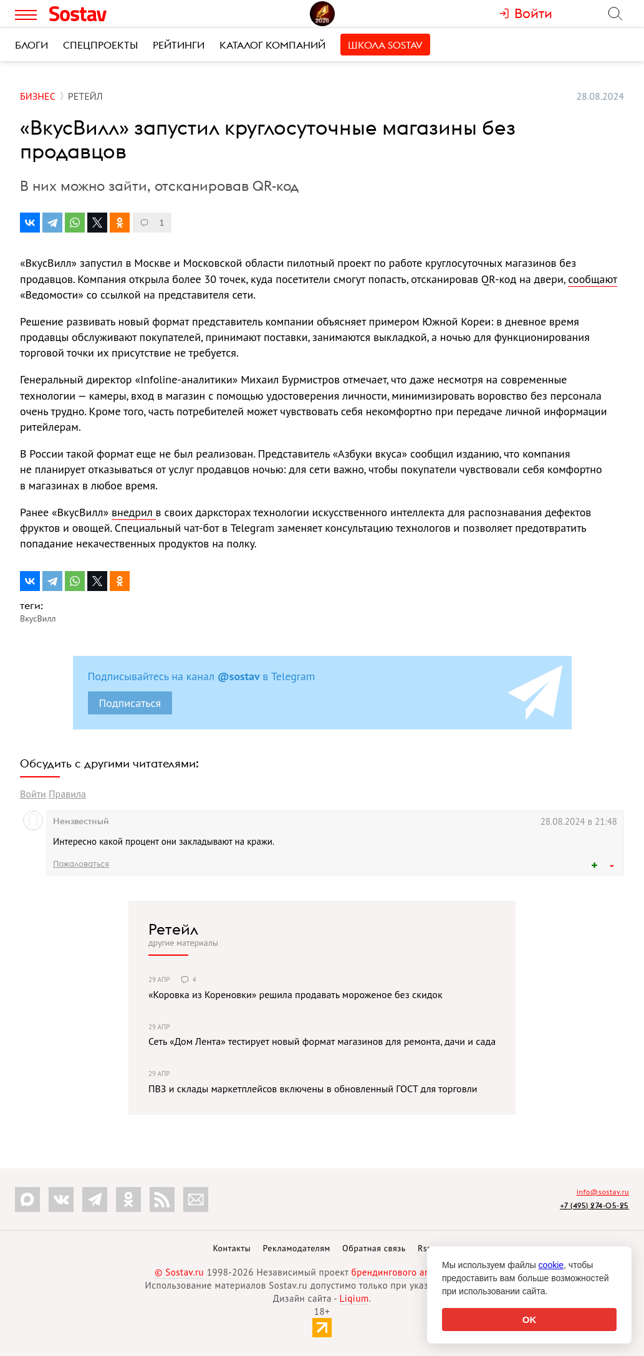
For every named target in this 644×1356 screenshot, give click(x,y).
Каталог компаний (272, 45)
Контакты (232, 1248)
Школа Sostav (385, 45)
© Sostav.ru (179, 1272)
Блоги (31, 45)
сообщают (592, 279)
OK (529, 1319)
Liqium (354, 1298)
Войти (33, 793)
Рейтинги (178, 45)
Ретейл (173, 929)
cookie (551, 1265)
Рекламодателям (296, 1248)
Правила (67, 793)
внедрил (134, 512)
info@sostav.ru (603, 1191)
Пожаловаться (81, 863)
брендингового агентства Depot (420, 1272)
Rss (424, 1248)
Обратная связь (374, 1248)
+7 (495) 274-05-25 (594, 1205)
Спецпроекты (100, 45)
